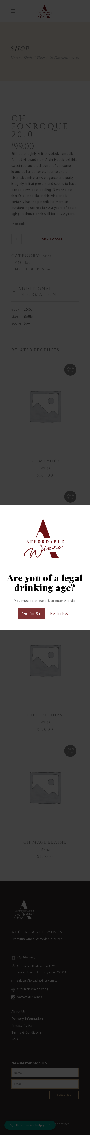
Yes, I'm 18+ (31, 613)
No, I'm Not (59, 613)
